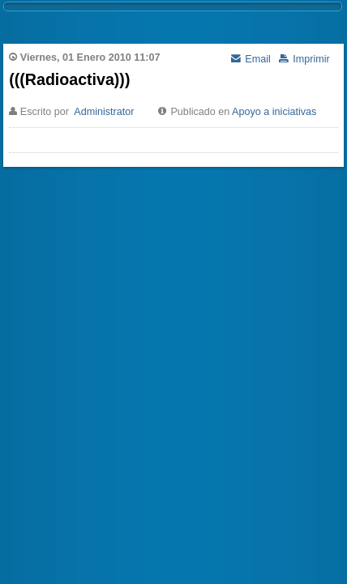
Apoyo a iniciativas (274, 111)
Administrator (104, 111)
